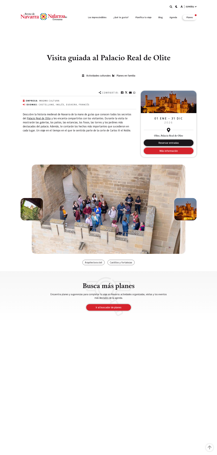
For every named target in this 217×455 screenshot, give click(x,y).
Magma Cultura (49, 100)
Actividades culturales (98, 75)
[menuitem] (97, 17)
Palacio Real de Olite (39, 118)
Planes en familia (126, 75)
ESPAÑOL (191, 6)
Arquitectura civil (93, 262)
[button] (32, 209)
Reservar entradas (169, 142)
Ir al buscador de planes (108, 307)
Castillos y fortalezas (121, 262)
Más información (168, 150)
